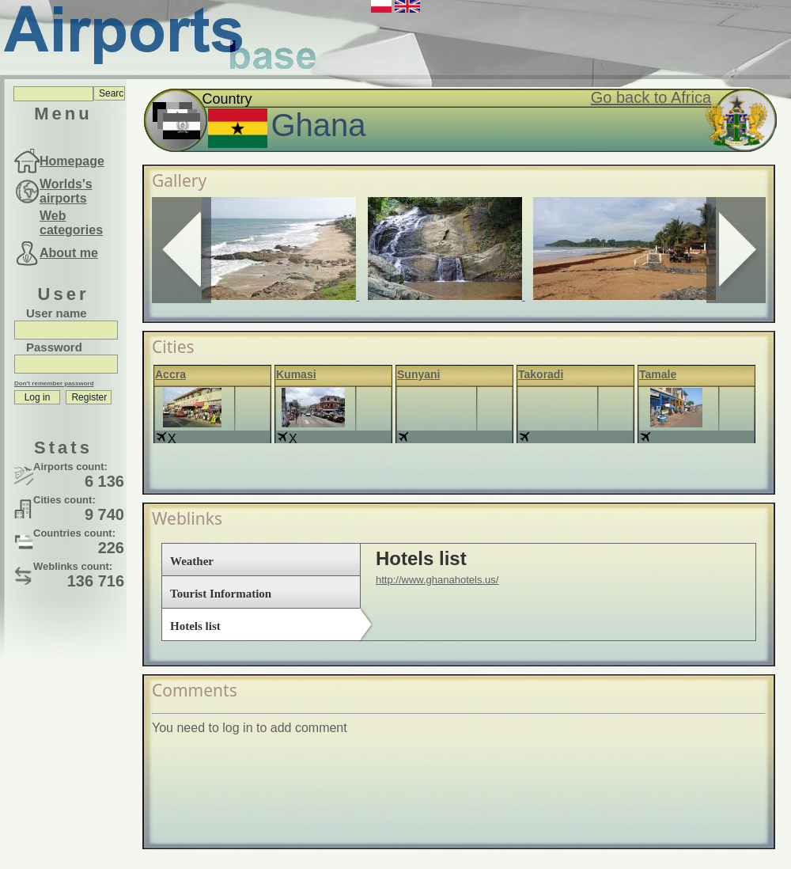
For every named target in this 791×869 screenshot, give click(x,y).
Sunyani (418, 374)
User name (56, 313)
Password (54, 347)
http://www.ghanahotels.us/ (437, 580)
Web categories (71, 223)
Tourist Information (220, 593)
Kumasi (296, 374)
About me (69, 253)
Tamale (657, 374)
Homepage (72, 161)
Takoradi (540, 374)
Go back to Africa (651, 97)
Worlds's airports (66, 191)
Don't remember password (54, 383)
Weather (192, 561)
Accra (170, 374)
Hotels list (195, 626)
